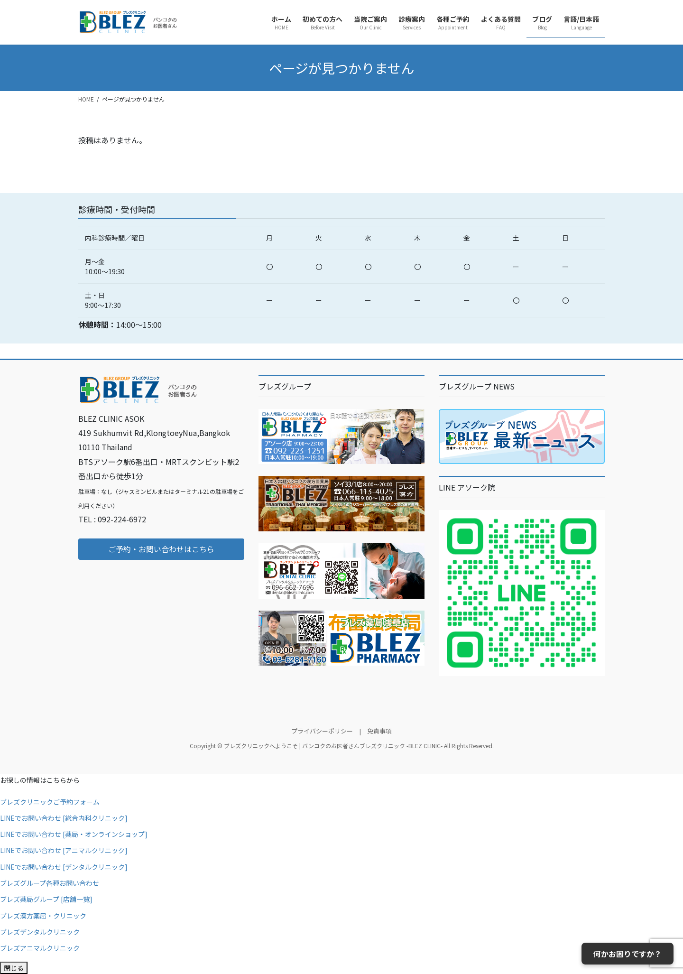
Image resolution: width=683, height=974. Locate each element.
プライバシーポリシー (322, 730)
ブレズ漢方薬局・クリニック (43, 915)
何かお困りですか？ (627, 953)
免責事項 (379, 730)
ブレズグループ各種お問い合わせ (49, 883)
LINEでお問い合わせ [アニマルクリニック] (64, 850)
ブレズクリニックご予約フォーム (50, 802)
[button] (161, 549)
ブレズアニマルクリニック (40, 948)
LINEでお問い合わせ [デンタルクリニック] (64, 867)
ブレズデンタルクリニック (40, 932)
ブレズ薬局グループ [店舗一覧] (46, 899)
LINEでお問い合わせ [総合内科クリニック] (64, 818)
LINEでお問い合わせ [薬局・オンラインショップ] (74, 834)
